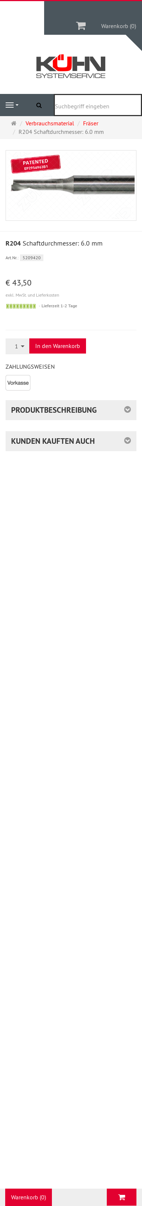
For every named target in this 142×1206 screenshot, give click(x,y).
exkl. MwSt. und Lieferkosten (32, 295)
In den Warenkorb (57, 345)
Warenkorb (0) (118, 26)
